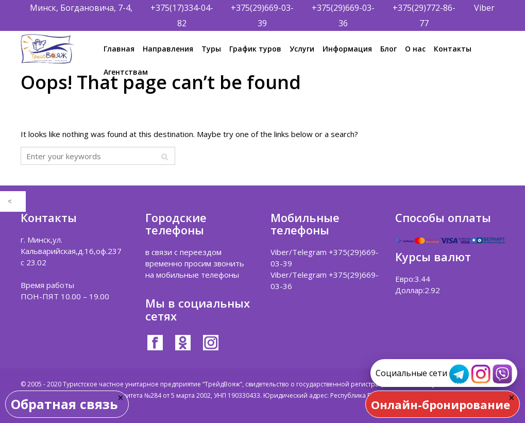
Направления (168, 49)
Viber (484, 7)
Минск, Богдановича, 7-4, (81, 7)
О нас (415, 49)
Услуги (302, 49)
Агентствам (126, 72)
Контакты (452, 49)
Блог (388, 49)
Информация (347, 49)
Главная (119, 49)
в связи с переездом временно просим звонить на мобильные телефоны (194, 263)
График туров (255, 49)
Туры (211, 49)
